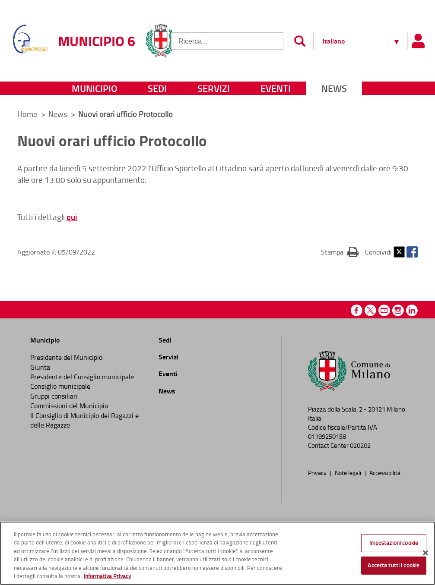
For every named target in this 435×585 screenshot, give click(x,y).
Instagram (398, 310)
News (334, 88)
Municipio (94, 88)
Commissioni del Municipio (69, 405)
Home (27, 114)
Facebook (412, 252)
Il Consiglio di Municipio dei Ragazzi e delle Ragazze (84, 420)
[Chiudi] (425, 553)
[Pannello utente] (418, 41)
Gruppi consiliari (54, 396)
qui (72, 217)
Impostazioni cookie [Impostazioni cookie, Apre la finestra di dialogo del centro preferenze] (393, 543)
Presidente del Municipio (66, 357)
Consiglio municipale (60, 386)
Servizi (213, 88)
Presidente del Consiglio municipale (82, 376)
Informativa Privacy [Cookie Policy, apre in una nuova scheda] (107, 576)
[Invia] (300, 41)
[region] (217, 553)
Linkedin (412, 310)
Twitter (399, 252)
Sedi (157, 88)
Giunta (40, 367)
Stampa (340, 251)
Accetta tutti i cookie (393, 565)
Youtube (384, 310)
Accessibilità (384, 472)
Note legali (348, 472)
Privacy (318, 472)
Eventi (275, 88)
